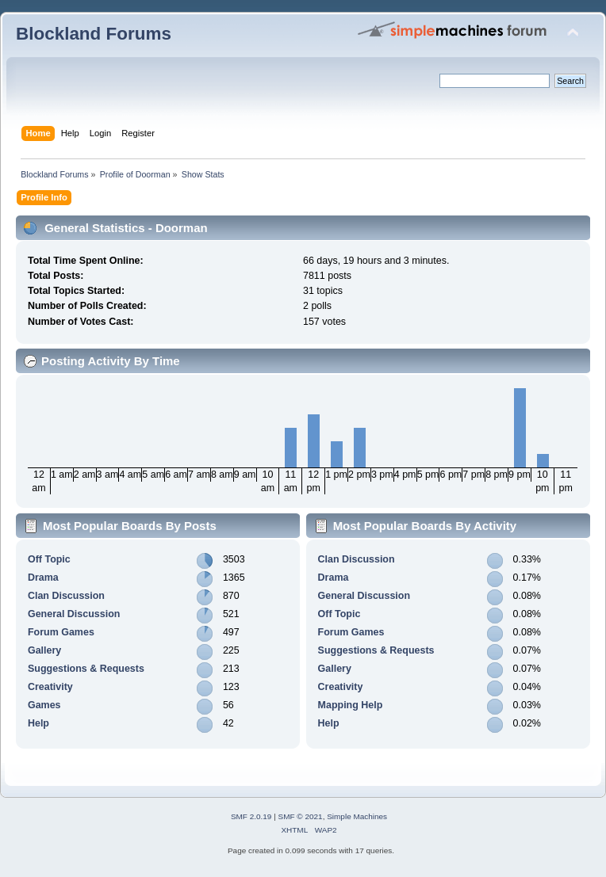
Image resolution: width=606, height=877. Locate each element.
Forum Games (61, 632)
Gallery (44, 650)
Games (44, 705)
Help (38, 723)
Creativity (50, 686)
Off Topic (49, 559)
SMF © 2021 (300, 816)
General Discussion (74, 614)
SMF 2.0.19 (251, 816)
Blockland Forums (93, 34)
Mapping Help (350, 705)
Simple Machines (357, 816)
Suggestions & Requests (86, 668)
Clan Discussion (66, 595)
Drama (43, 577)
